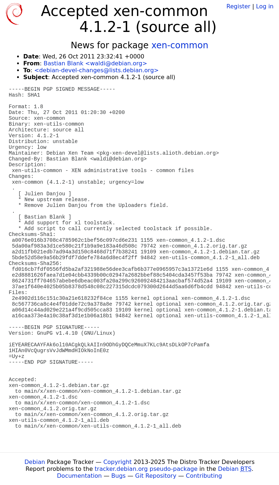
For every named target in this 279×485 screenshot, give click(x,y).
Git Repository (155, 475)
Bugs (118, 475)
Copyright (117, 461)
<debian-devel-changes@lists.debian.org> (96, 70)
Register (238, 6)
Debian (34, 461)
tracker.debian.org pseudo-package (146, 468)
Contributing (204, 475)
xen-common (180, 45)
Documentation (79, 475)
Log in (265, 6)
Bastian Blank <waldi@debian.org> (95, 63)
